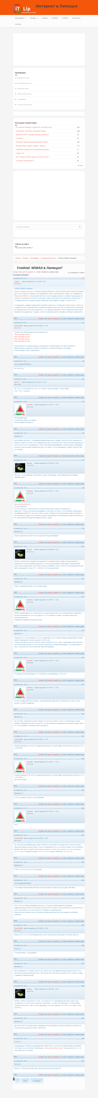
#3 (83, 361)
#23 (83, 880)
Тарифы (33, 17)
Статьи (18, 24)
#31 (83, 1061)
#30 (83, 1038)
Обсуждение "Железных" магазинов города (31, 131)
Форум (44, 18)
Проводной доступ (22, 78)
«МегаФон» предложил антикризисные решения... (33, 149)
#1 (83, 278)
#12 (83, 597)
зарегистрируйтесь (28, 272)
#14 (83, 657)
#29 (83, 1018)
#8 (83, 488)
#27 (83, 963)
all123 (16, 382)
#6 (83, 433)
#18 (83, 758)
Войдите (16, 272)
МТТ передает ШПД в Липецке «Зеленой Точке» (32, 157)
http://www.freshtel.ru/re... (22, 504)
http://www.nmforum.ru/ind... (54, 1048)
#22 (83, 862)
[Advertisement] (49, 49)
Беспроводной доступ (23, 83)
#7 (83, 460)
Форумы (25, 258)
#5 (83, 401)
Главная (18, 258)
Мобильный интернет (24, 94)
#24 (83, 898)
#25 (83, 925)
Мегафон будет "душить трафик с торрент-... (31, 146)
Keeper (29, 463)
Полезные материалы (24, 105)
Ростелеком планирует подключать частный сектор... (34, 127)
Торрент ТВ (20, 153)
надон (17, 281)
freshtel (30, 404)
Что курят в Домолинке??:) (25, 161)
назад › (25, 1081)
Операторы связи (22, 88)
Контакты (76, 18)
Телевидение (21, 99)
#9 (83, 528)
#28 (83, 986)
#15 (83, 684)
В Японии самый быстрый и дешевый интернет (32, 142)
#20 (83, 808)
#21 (83, 835)
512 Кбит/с (19, 138)
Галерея (55, 18)
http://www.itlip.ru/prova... (22, 339)
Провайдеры (34, 258)
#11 (83, 579)
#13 (83, 630)
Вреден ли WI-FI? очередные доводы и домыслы (32, 135)
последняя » (37, 1081)
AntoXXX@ (18, 325)
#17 (83, 736)
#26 (83, 945)
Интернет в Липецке (56, 6)
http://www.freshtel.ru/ (22, 296)
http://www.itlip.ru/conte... (22, 334)
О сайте (65, 18)
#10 (83, 546)
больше (80, 165)
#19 (83, 790)
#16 (83, 714)
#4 (83, 379)
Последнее (20, 17)
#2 (83, 322)
